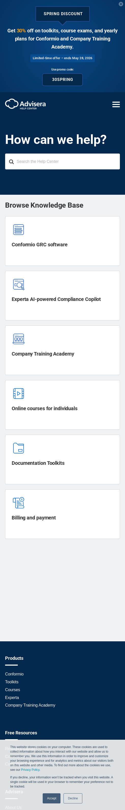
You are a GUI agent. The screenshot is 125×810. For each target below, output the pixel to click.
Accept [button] (51, 798)
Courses (12, 690)
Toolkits (12, 682)
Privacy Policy (30, 770)
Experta (12, 697)
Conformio (14, 674)
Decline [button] (73, 798)
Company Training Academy (30, 705)
